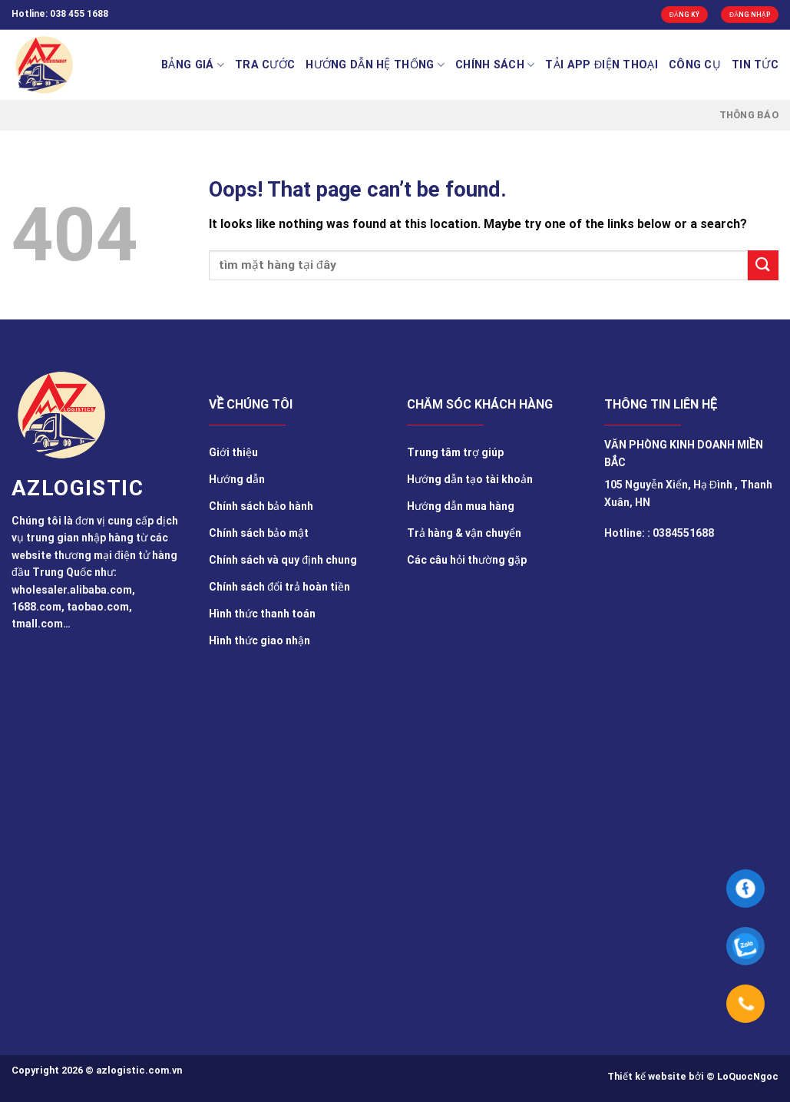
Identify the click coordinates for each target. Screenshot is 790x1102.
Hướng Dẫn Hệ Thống (375, 65)
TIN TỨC (755, 64)
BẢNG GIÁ (192, 65)
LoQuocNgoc (747, 1076)
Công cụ (695, 64)
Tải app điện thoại (601, 64)
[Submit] (763, 265)
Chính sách (494, 65)
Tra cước (265, 64)
